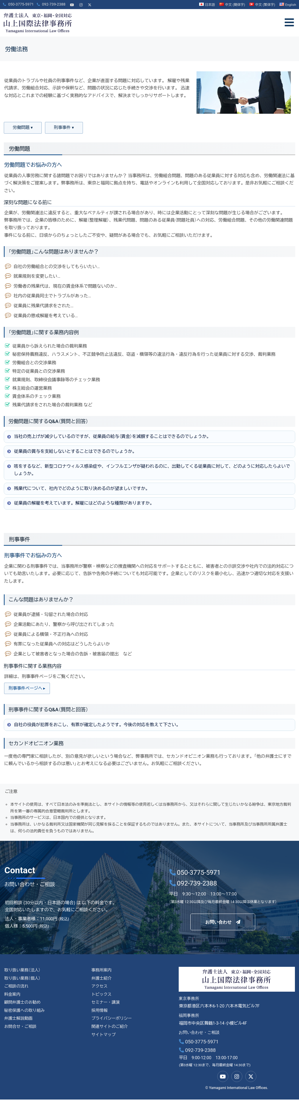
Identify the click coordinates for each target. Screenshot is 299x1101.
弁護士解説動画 (19, 1021)
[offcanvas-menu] (289, 22)
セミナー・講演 (106, 1004)
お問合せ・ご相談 (21, 1030)
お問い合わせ (222, 922)
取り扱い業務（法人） (23, 971)
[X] (89, 2)
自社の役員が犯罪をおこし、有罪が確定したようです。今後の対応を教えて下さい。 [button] (93, 726)
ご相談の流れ (16, 988)
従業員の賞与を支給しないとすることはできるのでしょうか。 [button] (71, 452)
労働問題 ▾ (22, 128)
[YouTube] (72, 2)
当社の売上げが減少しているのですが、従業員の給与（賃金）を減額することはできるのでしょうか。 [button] (108, 437)
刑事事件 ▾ (63, 128)
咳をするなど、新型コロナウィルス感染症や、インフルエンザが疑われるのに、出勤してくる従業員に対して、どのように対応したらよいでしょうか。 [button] (148, 470)
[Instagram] (81, 2)
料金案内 (12, 996)
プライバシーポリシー (112, 1021)
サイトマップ (104, 1038)
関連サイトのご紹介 (110, 1030)
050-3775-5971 (199, 1043)
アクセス (99, 988)
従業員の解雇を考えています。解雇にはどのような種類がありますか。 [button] (80, 504)
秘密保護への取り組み (25, 1013)
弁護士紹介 (101, 979)
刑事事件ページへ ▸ (28, 689)
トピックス (101, 996)
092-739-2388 (197, 1052)
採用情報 (99, 1013)
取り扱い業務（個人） (23, 979)
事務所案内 (101, 971)
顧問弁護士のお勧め (23, 1004)
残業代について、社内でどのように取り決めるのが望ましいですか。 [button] (78, 489)
